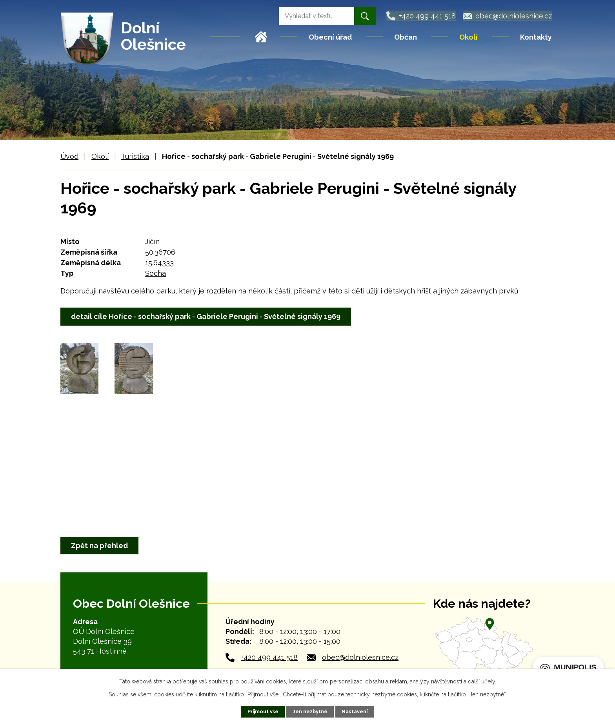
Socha (155, 273)
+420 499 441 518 (269, 657)
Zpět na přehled (99, 545)
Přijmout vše (262, 711)
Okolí (468, 37)
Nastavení (355, 711)
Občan (405, 37)
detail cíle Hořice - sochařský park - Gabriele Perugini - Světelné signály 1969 (205, 316)
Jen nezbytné (310, 711)
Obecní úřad (330, 37)
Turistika (135, 156)
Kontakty (536, 37)
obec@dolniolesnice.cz (360, 657)
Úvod (261, 37)
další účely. (482, 681)
